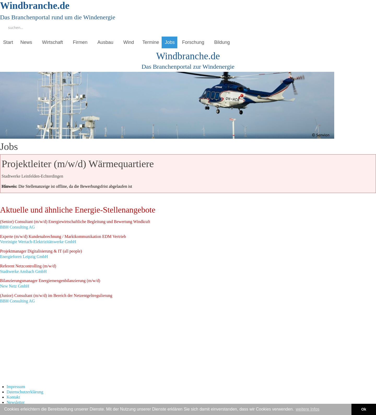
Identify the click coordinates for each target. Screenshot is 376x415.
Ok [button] (363, 409)
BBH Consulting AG (75, 224)
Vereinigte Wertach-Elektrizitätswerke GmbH (63, 239)
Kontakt (13, 397)
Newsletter (16, 402)
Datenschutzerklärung (25, 392)
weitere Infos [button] (308, 409)
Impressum (16, 386)
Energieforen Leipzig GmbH (41, 254)
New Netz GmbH (50, 283)
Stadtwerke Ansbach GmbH (28, 269)
